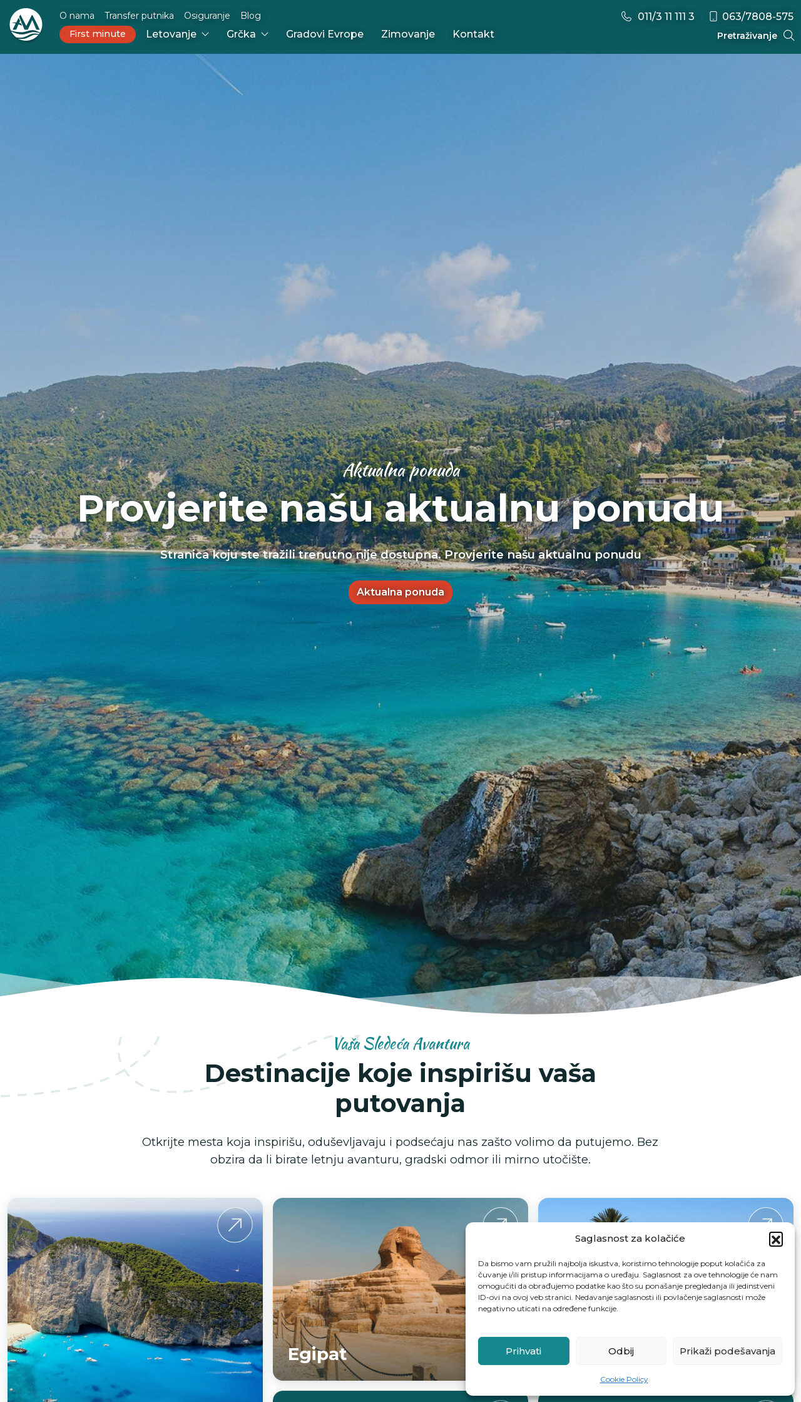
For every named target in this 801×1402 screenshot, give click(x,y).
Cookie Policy (624, 1379)
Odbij (621, 1351)
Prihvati (523, 1351)
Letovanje (177, 34)
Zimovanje (408, 34)
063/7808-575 (750, 17)
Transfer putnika (139, 15)
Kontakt (473, 34)
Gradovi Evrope (325, 34)
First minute (97, 33)
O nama (76, 15)
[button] (776, 1238)
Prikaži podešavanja (727, 1351)
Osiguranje (207, 15)
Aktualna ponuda (400, 592)
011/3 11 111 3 (657, 17)
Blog (250, 15)
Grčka (247, 34)
